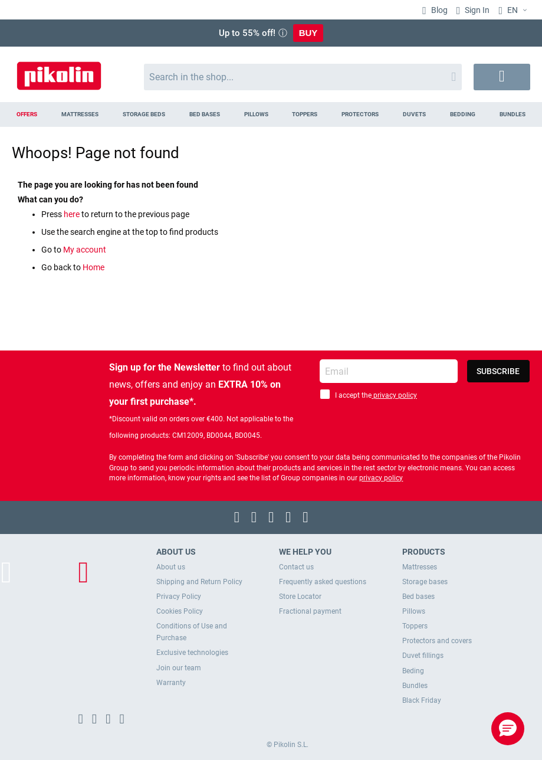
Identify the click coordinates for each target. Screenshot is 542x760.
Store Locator (300, 596)
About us (170, 567)
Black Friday (421, 700)
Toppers (415, 626)
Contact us (296, 567)
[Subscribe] (498, 371)
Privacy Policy (178, 596)
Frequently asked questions (322, 582)
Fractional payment (310, 611)
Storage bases (425, 582)
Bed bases (418, 596)
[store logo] (59, 71)
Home (93, 267)
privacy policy (394, 395)
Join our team (178, 668)
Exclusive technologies (192, 652)
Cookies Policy (179, 611)
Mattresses (419, 567)
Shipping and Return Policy (199, 582)
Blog (438, 10)
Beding (413, 671)
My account (84, 249)
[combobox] (303, 77)
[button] (507, 728)
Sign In (476, 10)
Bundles (415, 686)
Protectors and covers (437, 641)
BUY (308, 33)
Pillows (413, 611)
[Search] (453, 77)
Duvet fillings (423, 655)
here (72, 214)
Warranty (171, 683)
